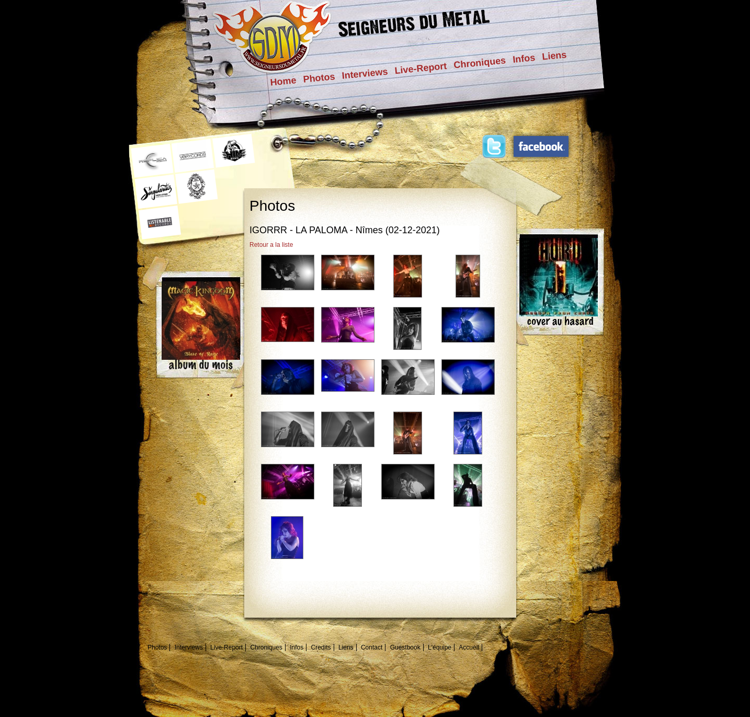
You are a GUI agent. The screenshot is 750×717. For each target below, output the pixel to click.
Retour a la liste (271, 244)
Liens (554, 55)
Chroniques (479, 62)
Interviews (365, 73)
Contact (371, 647)
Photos (319, 78)
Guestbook (405, 647)
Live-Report (420, 68)
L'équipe (439, 647)
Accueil (469, 647)
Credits (321, 647)
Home (283, 81)
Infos (524, 58)
